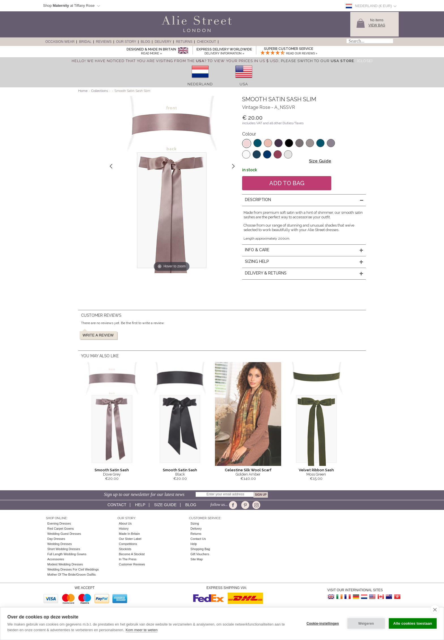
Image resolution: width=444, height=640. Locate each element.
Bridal (85, 41)
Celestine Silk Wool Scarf (248, 470)
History (124, 528)
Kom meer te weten (142, 630)
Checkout (206, 41)
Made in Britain (129, 533)
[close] (434, 609)
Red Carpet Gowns (60, 528)
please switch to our (317, 61)
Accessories (55, 559)
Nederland (200, 84)
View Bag (376, 25)
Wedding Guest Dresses (64, 533)
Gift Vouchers (200, 554)
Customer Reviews (132, 564)
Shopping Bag (200, 549)
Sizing (195, 523)
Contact (117, 504)
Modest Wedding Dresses (65, 564)
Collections (100, 91)
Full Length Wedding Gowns (66, 554)
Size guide (165, 504)
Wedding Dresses (59, 544)
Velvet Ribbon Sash (316, 470)
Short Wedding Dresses (63, 549)
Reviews (104, 41)
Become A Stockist (132, 554)
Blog (145, 41)
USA (244, 84)
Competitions (128, 544)
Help (140, 504)
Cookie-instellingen (322, 624)
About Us (125, 523)
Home (82, 91)
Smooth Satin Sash (112, 470)
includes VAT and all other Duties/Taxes (273, 123)
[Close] (365, 61)
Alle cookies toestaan (412, 623)
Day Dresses (56, 538)
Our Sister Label (130, 538)
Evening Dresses (59, 523)
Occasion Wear (59, 41)
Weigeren (366, 624)
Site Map (197, 559)
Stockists (125, 549)
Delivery (163, 41)
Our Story (126, 41)
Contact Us (198, 538)
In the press (127, 559)
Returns (184, 41)
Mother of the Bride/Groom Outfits (71, 574)
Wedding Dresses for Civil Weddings (73, 569)
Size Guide (320, 161)
